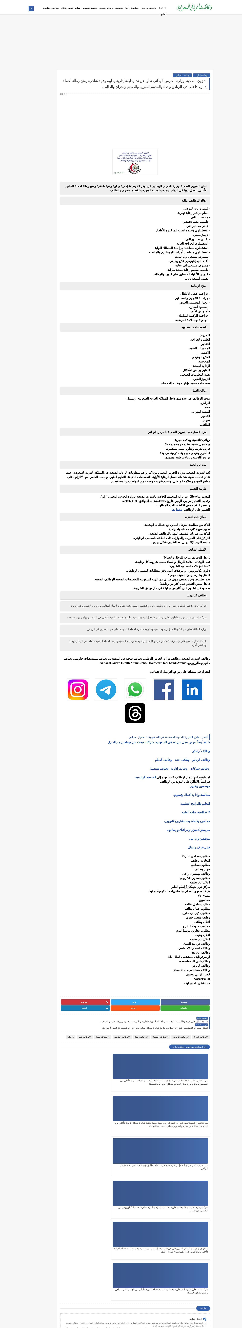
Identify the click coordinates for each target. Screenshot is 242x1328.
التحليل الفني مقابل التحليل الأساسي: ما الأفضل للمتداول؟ (55, 331)
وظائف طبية (102, 1057)
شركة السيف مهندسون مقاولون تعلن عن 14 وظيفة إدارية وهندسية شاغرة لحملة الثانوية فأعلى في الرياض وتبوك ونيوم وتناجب (152, 640)
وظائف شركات (199, 801)
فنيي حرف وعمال (199, 880)
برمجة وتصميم (106, 8)
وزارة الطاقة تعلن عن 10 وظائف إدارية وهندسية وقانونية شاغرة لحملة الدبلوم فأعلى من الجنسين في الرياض (151, 656)
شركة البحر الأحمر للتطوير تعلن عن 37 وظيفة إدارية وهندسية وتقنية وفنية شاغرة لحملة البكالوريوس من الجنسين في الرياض (149, 624)
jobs (188, 1062)
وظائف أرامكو (69, 90)
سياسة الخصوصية (126, 3)
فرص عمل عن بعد (95, 3)
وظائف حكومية (122, 1057)
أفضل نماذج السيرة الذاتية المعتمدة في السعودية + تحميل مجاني (58, 3)
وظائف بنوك (69, 95)
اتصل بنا (139, 3)
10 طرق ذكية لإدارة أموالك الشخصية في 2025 (56, 360)
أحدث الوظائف (111, 3)
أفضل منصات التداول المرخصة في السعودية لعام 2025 (54, 318)
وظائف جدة (182, 793)
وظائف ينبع (70, 230)
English (162, 8)
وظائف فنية (201, 1062)
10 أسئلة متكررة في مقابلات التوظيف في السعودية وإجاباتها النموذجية (57, 251)
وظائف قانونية (68, 160)
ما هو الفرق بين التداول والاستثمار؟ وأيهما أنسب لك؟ (55, 310)
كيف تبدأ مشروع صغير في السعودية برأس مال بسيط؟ (55, 366)
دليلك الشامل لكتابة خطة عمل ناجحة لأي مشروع (54, 381)
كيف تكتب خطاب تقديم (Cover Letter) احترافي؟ (55, 258)
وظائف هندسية (159, 801)
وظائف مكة (70, 203)
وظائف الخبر (69, 197)
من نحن (164, 3)
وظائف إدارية (201, 77)
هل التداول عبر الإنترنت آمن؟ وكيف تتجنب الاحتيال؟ (57, 339)
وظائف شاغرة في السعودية (178, 1323)
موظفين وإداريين (148, 8)
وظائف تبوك (69, 225)
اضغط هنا (177, 526)
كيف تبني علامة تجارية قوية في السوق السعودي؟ (54, 387)
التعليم (78, 8)
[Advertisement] (121, 45)
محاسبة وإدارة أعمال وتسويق (191, 828)
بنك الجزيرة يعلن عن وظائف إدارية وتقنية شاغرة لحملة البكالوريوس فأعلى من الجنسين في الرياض (109, 1108)
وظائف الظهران (67, 219)
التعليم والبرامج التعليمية (195, 837)
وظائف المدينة (160, 1057)
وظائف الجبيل (68, 214)
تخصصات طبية (90, 8)
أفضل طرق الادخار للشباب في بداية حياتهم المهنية (57, 374)
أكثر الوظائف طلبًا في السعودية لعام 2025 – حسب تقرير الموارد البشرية (56, 264)
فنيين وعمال (67, 8)
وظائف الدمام (163, 793)
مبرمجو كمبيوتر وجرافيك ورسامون (188, 863)
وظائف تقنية (69, 138)
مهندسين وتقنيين (51, 8)
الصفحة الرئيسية (145, 810)
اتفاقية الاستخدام (152, 3)
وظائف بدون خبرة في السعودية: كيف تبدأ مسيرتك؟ (58, 288)
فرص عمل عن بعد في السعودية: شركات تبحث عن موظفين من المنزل (55, 280)
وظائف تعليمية (68, 155)
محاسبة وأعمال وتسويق (127, 8)
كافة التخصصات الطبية (196, 845)
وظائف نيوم (70, 107)
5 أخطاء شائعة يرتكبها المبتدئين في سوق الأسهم (54, 325)
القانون (162, 14)
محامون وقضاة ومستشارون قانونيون (187, 854)
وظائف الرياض (182, 77)
